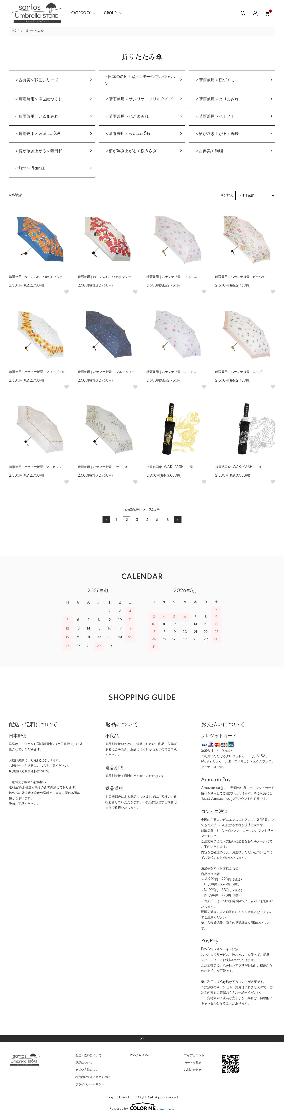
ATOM (144, 1055)
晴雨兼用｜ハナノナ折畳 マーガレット (37, 467)
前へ (106, 519)
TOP (15, 31)
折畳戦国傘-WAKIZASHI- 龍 (169, 467)
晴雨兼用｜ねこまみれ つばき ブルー (36, 277)
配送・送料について (88, 1055)
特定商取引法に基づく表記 (92, 1077)
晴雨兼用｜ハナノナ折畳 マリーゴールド (38, 372)
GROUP (110, 13)
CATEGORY (81, 13)
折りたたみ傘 (34, 31)
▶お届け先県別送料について (29, 771)
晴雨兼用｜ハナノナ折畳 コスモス (171, 372)
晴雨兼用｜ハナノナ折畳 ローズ (238, 372)
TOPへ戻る (142, 1038)
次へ (177, 519)
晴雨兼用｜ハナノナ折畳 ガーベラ (240, 277)
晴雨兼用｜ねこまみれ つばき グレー (104, 277)
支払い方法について (88, 1069)
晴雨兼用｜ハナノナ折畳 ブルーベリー (106, 372)
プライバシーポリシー (89, 1084)
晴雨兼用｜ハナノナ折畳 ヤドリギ (103, 467)
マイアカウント (194, 1055)
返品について (84, 1062)
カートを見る (192, 1062)
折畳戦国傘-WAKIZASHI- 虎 (238, 467)
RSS (133, 1055)
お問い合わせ (192, 1069)
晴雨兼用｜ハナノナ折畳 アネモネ (171, 277)
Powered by (142, 1106)
